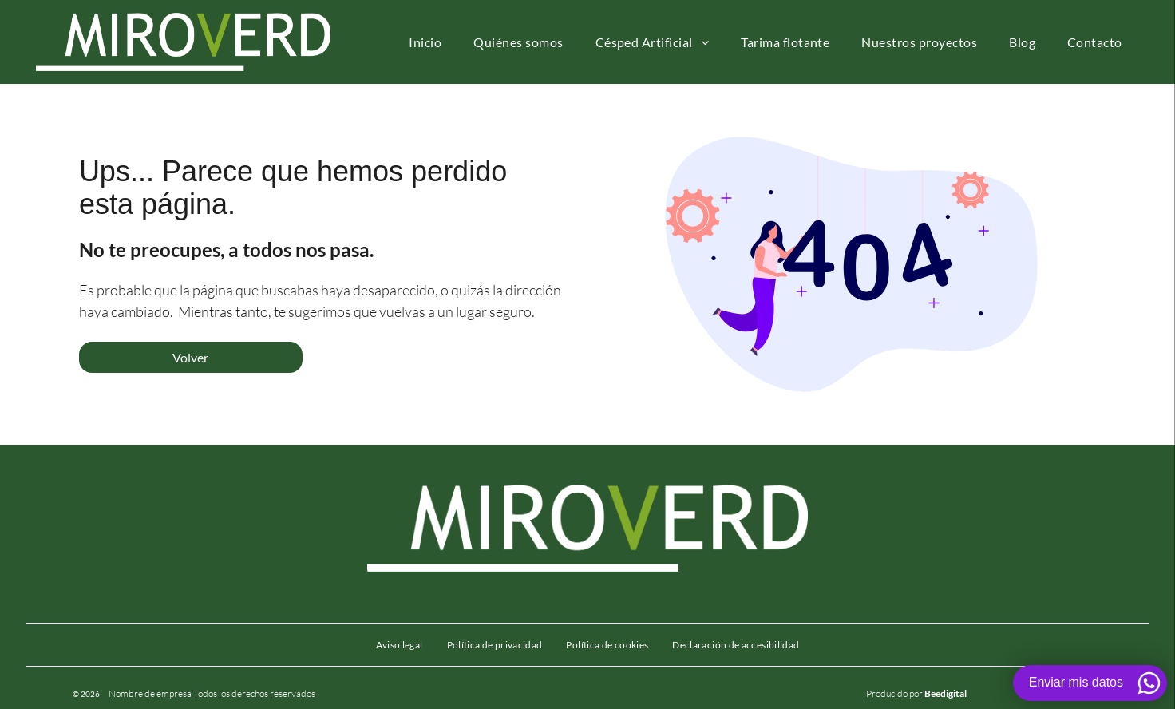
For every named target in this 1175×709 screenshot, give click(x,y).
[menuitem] (425, 41)
